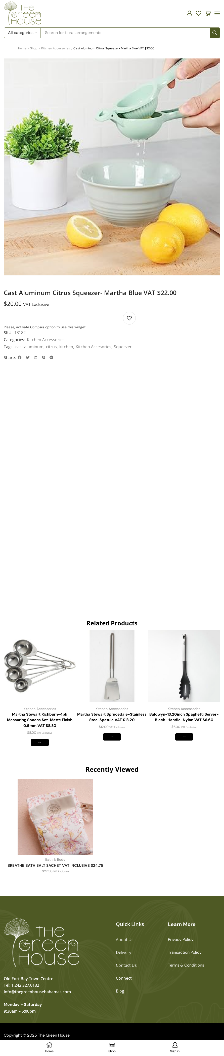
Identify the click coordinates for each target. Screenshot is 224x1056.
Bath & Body (55, 868)
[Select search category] (22, 33)
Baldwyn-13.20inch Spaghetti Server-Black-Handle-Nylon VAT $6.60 (184, 723)
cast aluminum (29, 346)
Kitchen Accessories (55, 48)
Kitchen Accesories (93, 346)
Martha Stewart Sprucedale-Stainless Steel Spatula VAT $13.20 (111, 720)
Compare (37, 327)
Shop (33, 48)
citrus (51, 346)
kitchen (66, 346)
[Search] (215, 33)
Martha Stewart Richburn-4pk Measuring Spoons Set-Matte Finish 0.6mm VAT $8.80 (40, 723)
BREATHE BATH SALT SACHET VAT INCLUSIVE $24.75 (55, 873)
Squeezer (123, 346)
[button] (189, 13)
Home (22, 48)
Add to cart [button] (39, 748)
